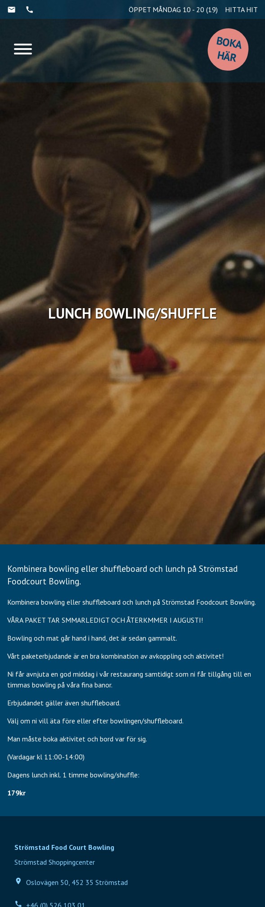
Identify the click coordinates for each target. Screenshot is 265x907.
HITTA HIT (241, 9)
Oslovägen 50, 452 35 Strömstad (71, 882)
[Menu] (23, 50)
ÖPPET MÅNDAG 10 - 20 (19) (173, 9)
